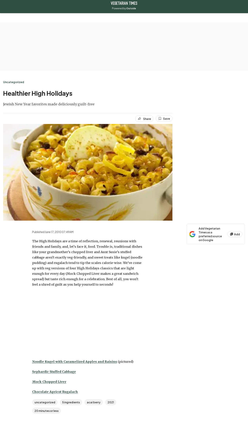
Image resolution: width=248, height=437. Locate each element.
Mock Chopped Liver (49, 382)
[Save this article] (164, 118)
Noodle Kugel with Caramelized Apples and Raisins (74, 362)
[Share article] (144, 118)
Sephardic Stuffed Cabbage (54, 372)
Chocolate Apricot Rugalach (55, 392)
